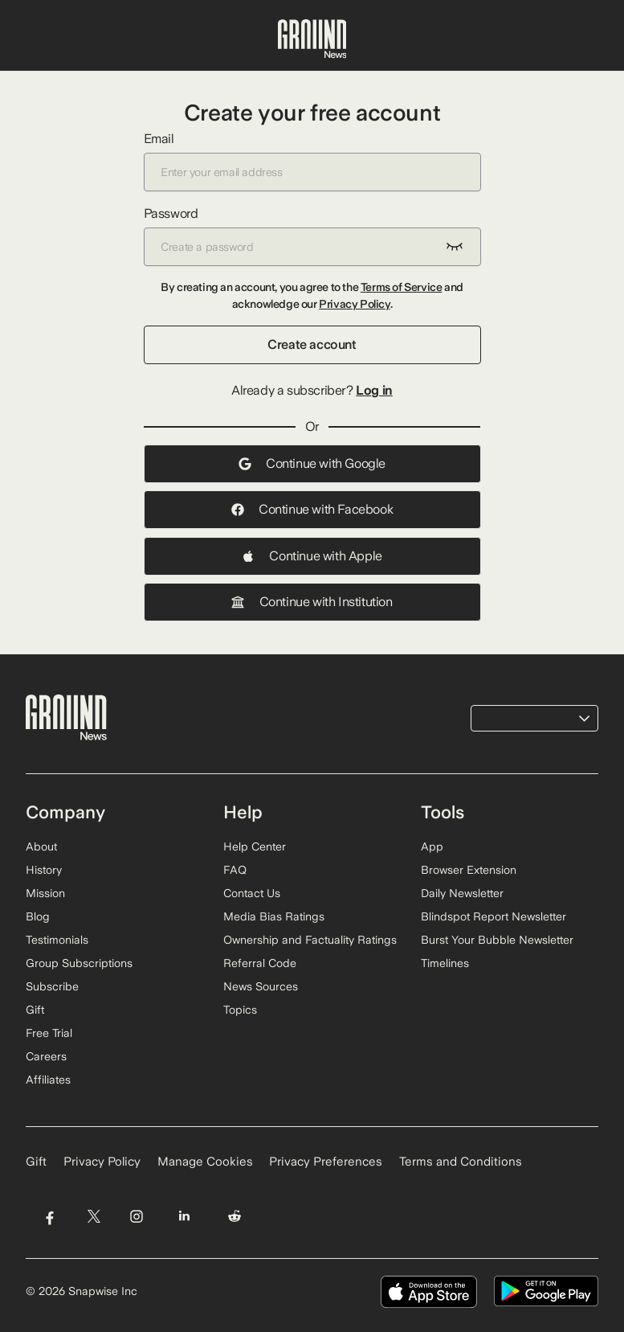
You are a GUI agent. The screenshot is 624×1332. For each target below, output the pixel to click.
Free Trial (49, 1033)
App (432, 846)
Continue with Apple (311, 556)
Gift (35, 1009)
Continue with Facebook (312, 509)
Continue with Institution (311, 601)
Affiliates (48, 1079)
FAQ (235, 869)
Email (312, 161)
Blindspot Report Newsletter (493, 916)
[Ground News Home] (312, 39)
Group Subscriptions (79, 963)
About (41, 846)
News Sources (260, 986)
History (44, 869)
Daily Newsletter (462, 893)
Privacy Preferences (325, 1161)
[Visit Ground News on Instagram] (136, 1216)
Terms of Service (402, 287)
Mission (45, 893)
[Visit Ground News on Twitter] (93, 1215)
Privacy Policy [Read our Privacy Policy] (102, 1161)
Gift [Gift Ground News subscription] (36, 1161)
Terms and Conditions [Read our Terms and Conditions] (460, 1161)
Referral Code (259, 963)
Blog (38, 916)
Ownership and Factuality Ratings (310, 939)
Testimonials (57, 939)
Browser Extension (468, 869)
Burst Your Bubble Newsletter (497, 939)
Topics (240, 1009)
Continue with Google (312, 463)
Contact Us (251, 893)
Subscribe (52, 986)
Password (312, 236)
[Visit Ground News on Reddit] (235, 1216)
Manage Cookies (205, 1161)
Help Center (254, 846)
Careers (46, 1056)
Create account (311, 344)
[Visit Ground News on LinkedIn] (184, 1216)
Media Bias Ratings (273, 916)
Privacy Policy (354, 303)
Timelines (445, 963)
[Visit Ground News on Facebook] (49, 1216)
